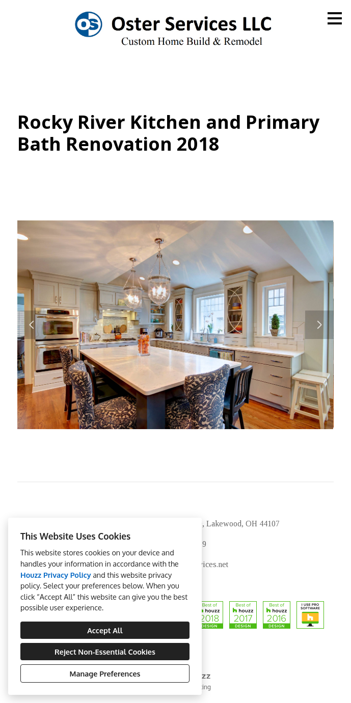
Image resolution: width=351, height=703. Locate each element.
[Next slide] (319, 325)
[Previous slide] (31, 325)
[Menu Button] (335, 18)
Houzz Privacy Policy (55, 574)
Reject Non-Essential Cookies (105, 651)
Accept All (104, 630)
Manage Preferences (105, 673)
